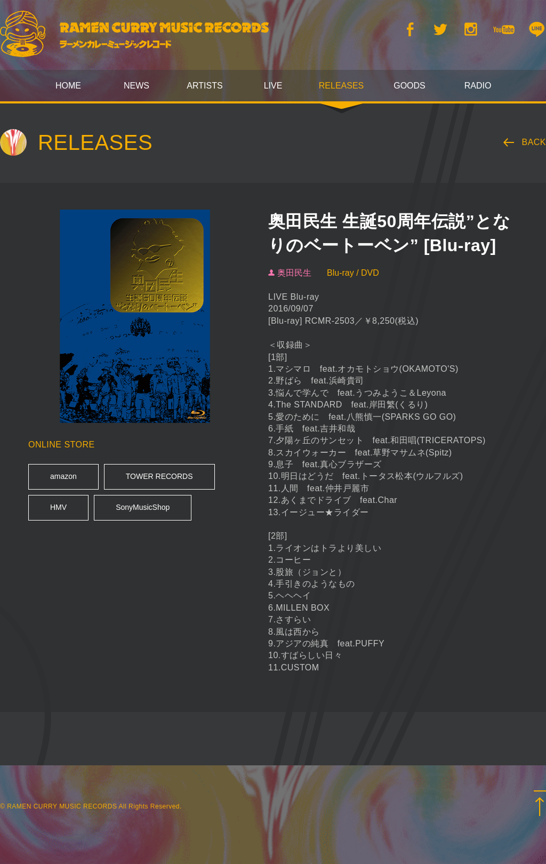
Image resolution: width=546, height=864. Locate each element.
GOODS (409, 85)
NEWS (136, 85)
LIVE (273, 85)
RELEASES (341, 85)
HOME (68, 85)
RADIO (478, 85)
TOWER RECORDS (159, 476)
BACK (534, 142)
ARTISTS (204, 85)
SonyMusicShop (143, 507)
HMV (58, 507)
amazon (63, 476)
